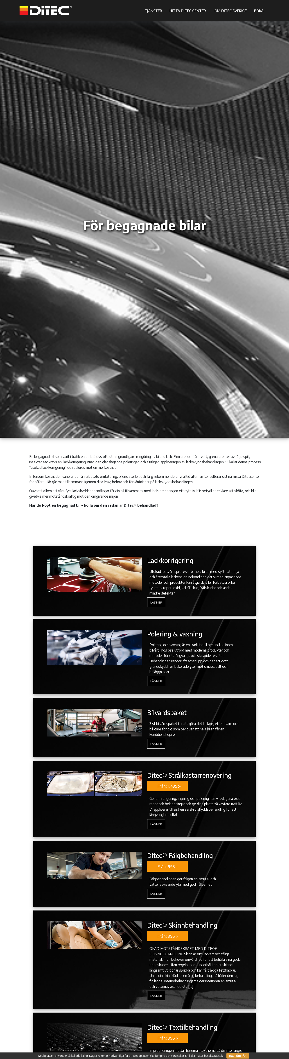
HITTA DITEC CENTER (187, 11)
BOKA (259, 11)
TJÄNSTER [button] (153, 11)
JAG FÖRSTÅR (237, 1056)
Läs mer (156, 602)
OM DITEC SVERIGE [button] (230, 11)
